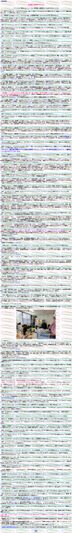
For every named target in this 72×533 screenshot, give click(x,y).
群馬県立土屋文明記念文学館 (9, 527)
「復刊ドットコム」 (13, 502)
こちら (61, 11)
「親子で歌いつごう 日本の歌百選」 (31, 498)
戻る (36, 531)
